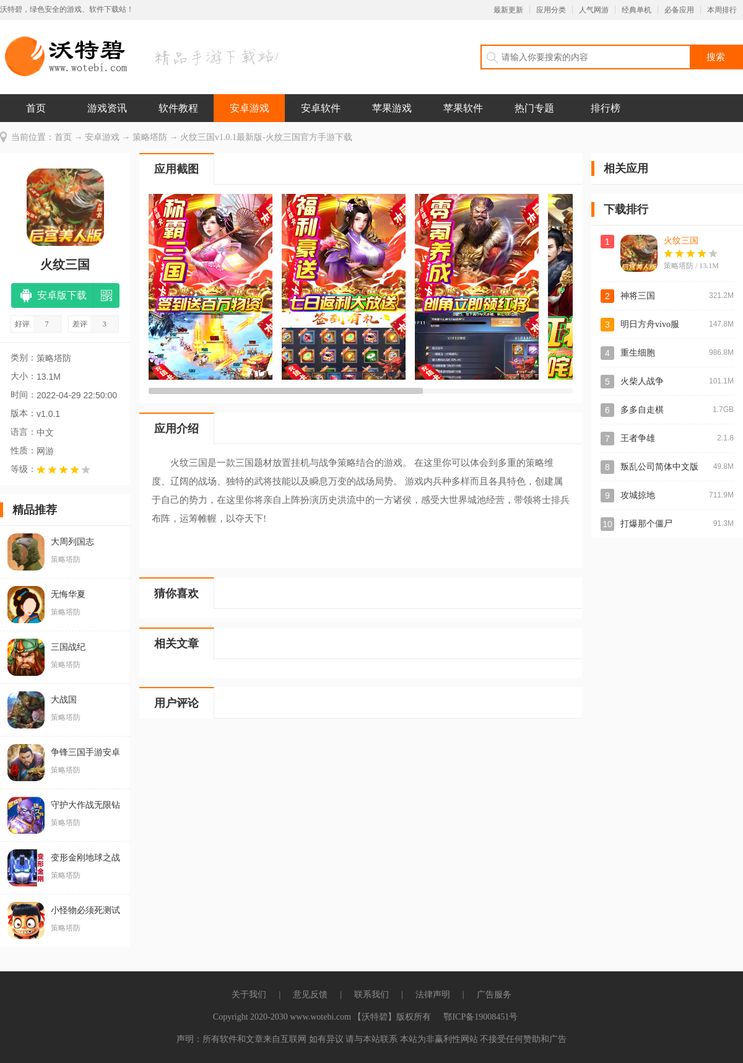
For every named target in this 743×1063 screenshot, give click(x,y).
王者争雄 (637, 438)
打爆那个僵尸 (646, 523)
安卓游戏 (249, 108)
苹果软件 (463, 108)
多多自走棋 (642, 409)
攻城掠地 (637, 495)
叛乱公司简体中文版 (659, 466)
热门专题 (534, 108)
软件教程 (178, 108)
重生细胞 (637, 352)
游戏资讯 (107, 108)
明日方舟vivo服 (649, 324)
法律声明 (432, 994)
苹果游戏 (392, 108)
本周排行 (722, 10)
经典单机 (636, 10)
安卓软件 (321, 108)
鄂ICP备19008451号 (480, 1016)
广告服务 (494, 994)
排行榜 (605, 108)
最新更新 (508, 10)
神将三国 (637, 295)
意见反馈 (310, 994)
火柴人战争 (642, 381)
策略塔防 (150, 137)
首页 (36, 108)
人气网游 (594, 10)
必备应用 (679, 10)
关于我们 (249, 994)
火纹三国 (681, 240)
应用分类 (551, 10)
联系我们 (371, 994)
